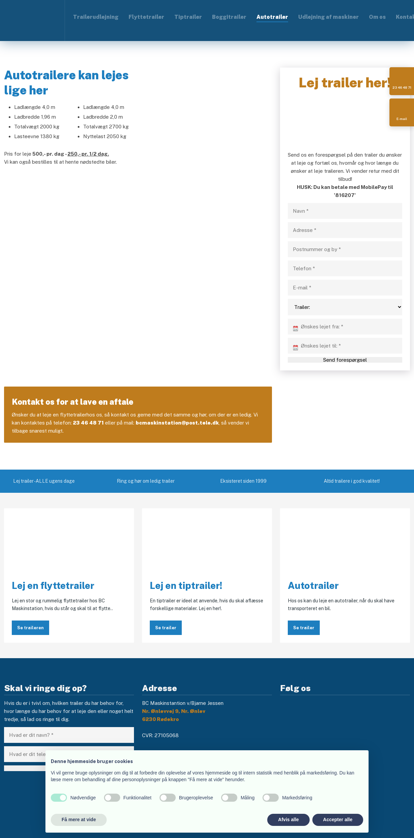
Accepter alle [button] (337, 819)
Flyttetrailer (146, 17)
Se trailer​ (303, 627)
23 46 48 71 (88, 423)
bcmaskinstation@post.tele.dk (177, 423)
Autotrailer (272, 17)
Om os (377, 17)
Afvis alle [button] (288, 819)
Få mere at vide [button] (79, 819)
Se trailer (165, 627)
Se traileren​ (30, 627)
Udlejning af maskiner (328, 17)
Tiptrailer (188, 17)
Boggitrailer (229, 17)
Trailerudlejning (95, 17)
